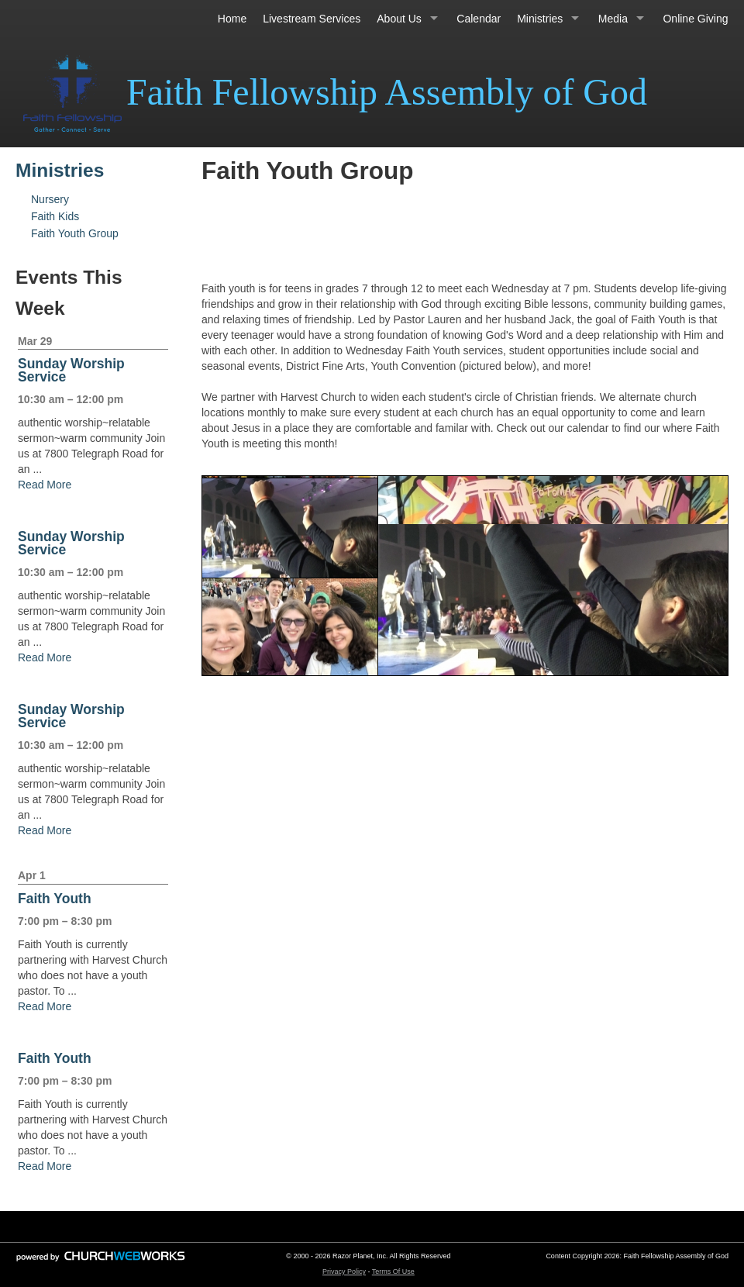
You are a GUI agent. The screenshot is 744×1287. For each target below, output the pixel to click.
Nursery (50, 199)
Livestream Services (311, 18)
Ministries (540, 18)
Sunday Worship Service (71, 370)
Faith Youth (54, 898)
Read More (44, 484)
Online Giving (695, 18)
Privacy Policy (344, 1271)
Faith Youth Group (75, 233)
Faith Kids (55, 216)
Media (613, 18)
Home (232, 18)
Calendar (478, 18)
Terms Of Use (393, 1271)
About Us (399, 18)
